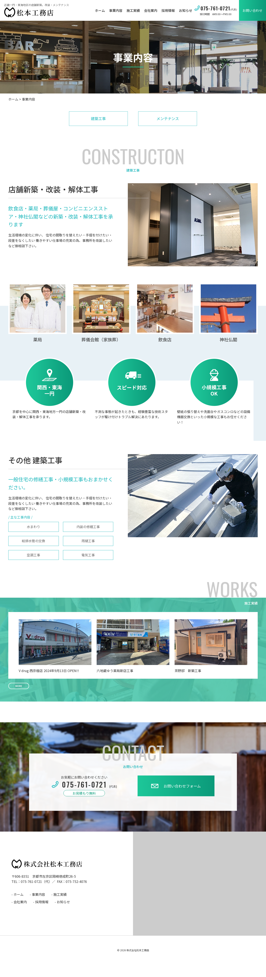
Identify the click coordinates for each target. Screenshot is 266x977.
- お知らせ (62, 901)
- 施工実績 (59, 894)
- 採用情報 (40, 901)
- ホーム (17, 894)
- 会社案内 (19, 901)
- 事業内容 (37, 894)
